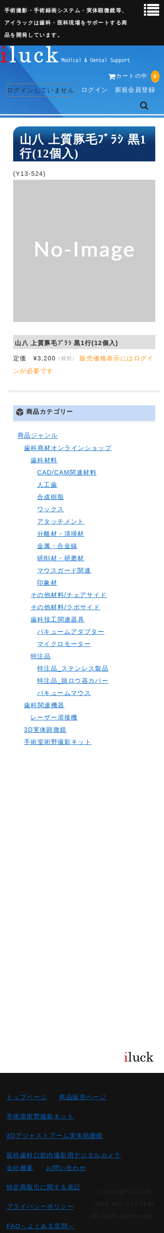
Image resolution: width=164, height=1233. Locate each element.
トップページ (27, 1096)
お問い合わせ (66, 1167)
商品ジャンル (37, 435)
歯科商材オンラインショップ (68, 447)
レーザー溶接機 (54, 717)
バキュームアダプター (71, 631)
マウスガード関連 (64, 570)
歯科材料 (44, 460)
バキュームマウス (64, 692)
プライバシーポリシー (40, 1206)
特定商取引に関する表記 (43, 1187)
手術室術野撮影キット (57, 741)
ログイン (94, 89)
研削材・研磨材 (60, 558)
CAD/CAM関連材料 (67, 472)
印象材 (47, 582)
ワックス (50, 509)
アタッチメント (60, 521)
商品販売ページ (82, 1096)
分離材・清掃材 (60, 533)
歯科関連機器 (44, 705)
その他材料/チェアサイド (69, 594)
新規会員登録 (135, 89)
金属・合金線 (57, 545)
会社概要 (20, 1167)
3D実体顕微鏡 (45, 729)
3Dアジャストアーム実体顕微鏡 (55, 1135)
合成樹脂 (50, 496)
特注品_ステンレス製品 (72, 668)
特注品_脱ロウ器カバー (72, 680)
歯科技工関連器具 (57, 619)
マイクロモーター (64, 643)
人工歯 (47, 484)
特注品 (41, 656)
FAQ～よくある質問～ (40, 1226)
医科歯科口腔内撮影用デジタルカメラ (64, 1155)
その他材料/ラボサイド (65, 607)
